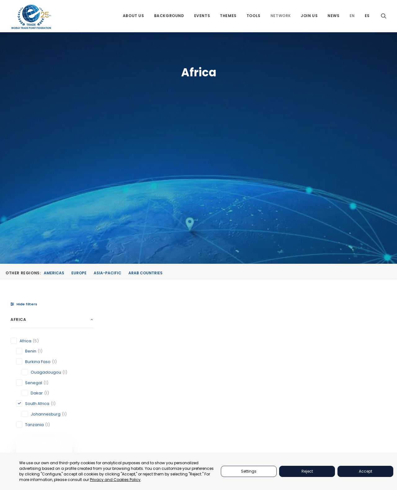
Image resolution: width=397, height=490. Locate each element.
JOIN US (284, 436)
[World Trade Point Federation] (31, 17)
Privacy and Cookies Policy (115, 479)
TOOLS (282, 413)
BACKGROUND (290, 421)
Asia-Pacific (107, 129)
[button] (383, 16)
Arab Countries (145, 129)
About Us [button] (133, 16)
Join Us (309, 16)
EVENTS (283, 397)
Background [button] (169, 16)
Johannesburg (134, 311)
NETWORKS (287, 429)
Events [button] (202, 16)
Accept (365, 471)
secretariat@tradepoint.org (368, 449)
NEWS (281, 444)
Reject (307, 471)
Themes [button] (228, 16)
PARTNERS (286, 390)
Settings (248, 471)
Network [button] (280, 16)
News (333, 16)
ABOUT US (286, 382)
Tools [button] (254, 16)
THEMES (284, 405)
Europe (79, 129)
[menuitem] (133, 16)
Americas (54, 129)
